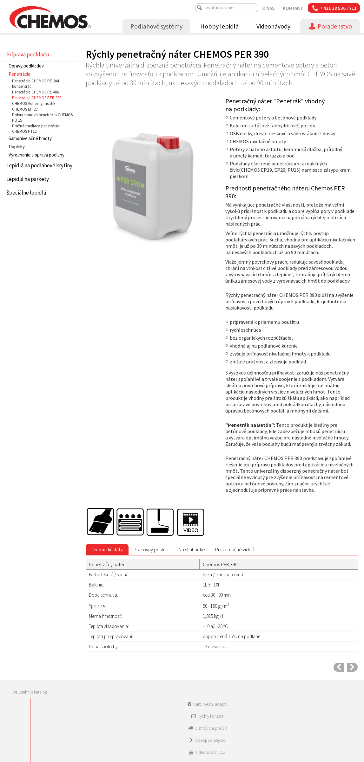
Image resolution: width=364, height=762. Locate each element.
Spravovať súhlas (281, 710)
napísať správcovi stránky (176, 710)
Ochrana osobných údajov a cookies (232, 710)
